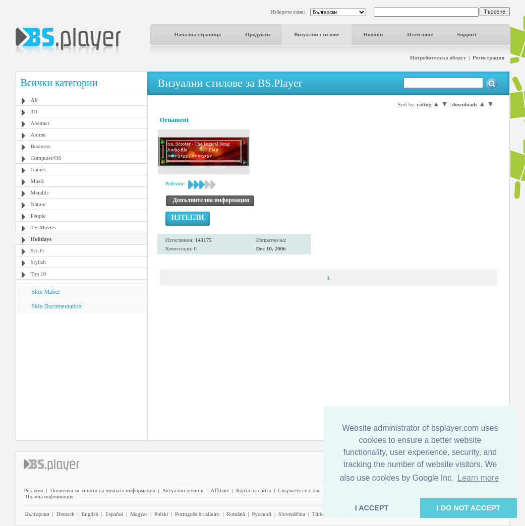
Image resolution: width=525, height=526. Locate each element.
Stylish (38, 262)
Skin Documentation (57, 306)
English (89, 514)
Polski (161, 514)
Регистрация (488, 57)
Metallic (40, 192)
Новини (373, 34)
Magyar (138, 514)
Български (37, 514)
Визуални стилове (316, 34)
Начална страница (197, 34)
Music (38, 181)
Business (40, 146)
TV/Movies (43, 227)
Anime (38, 135)
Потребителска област (438, 57)
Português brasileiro (197, 514)
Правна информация (50, 496)
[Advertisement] (81, 376)
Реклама (33, 490)
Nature (38, 204)
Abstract (40, 123)
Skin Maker (46, 291)
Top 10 (38, 274)
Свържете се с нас (299, 490)
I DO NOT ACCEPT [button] (469, 508)
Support (467, 34)
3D (34, 111)
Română (235, 514)
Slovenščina (291, 514)
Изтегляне (420, 34)
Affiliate (220, 490)
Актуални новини (182, 490)
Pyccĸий (261, 514)
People (38, 216)
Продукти (257, 34)
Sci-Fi (37, 250)
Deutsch (65, 514)
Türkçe (320, 514)
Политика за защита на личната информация (102, 490)
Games (38, 169)
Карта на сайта (253, 490)
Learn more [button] (478, 478)
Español (114, 514)
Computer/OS (46, 158)
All (34, 100)
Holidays (41, 239)
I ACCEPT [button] (372, 508)
